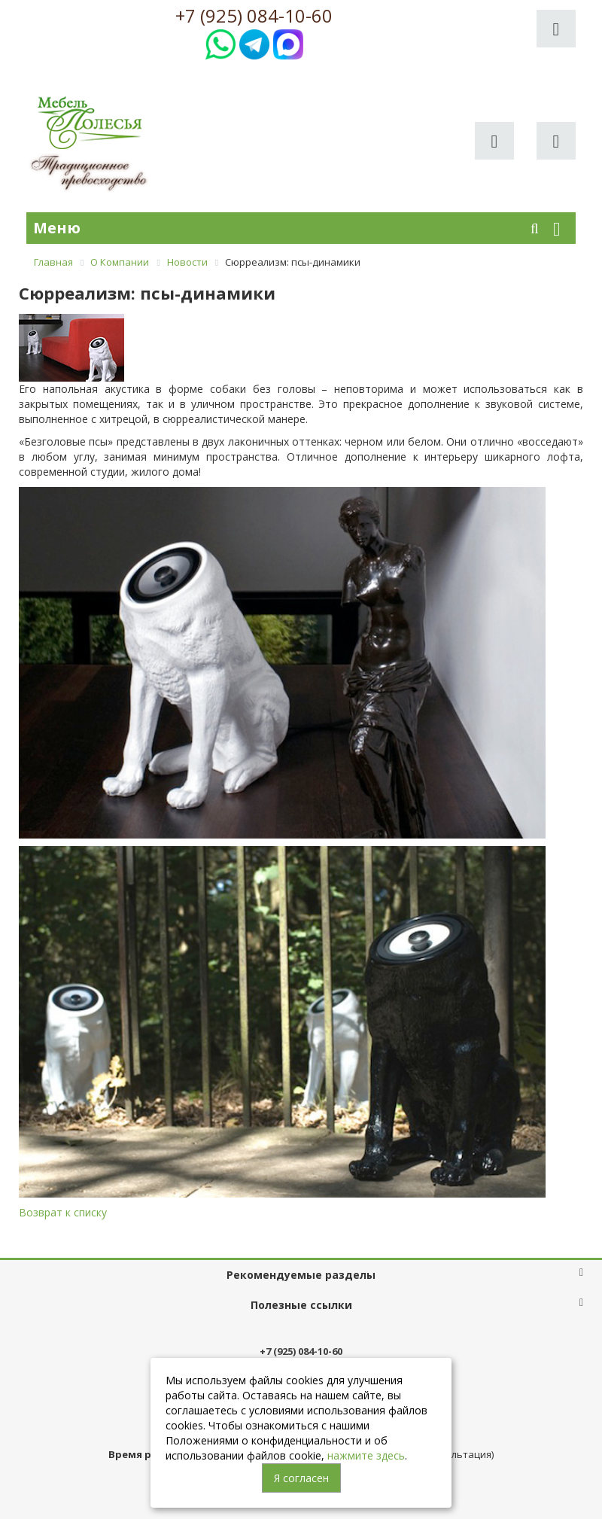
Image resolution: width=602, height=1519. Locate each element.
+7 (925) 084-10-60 (254, 16)
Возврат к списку (63, 1212)
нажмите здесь (366, 1455)
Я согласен (301, 1478)
